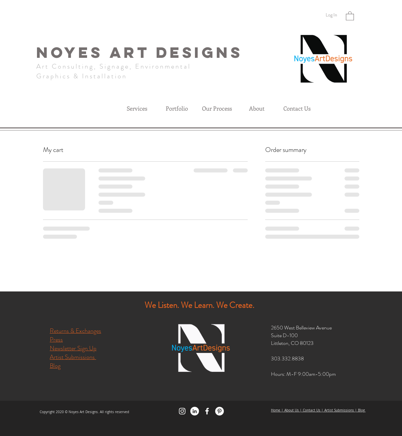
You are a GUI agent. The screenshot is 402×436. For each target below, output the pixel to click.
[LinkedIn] (194, 411)
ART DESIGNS (176, 52)
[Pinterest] (219, 411)
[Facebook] (207, 411)
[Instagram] (182, 411)
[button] (350, 16)
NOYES (73, 52)
